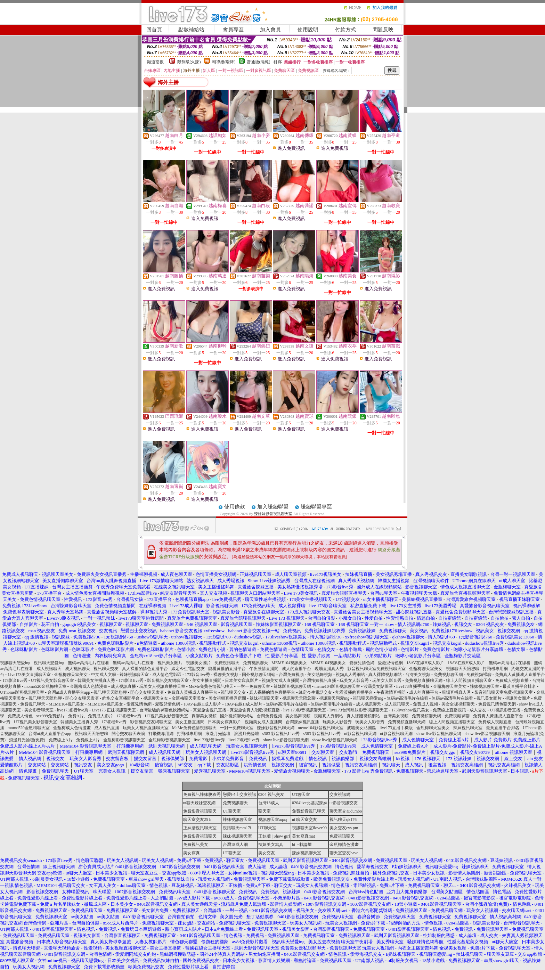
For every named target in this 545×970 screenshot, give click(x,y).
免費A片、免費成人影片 (90, 716)
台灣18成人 (268, 802)
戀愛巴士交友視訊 (239, 794)
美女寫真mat (303, 836)
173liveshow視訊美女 (410, 710)
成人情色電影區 (166, 674)
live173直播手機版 (413, 686)
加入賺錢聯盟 (272, 507)
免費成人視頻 (425, 704)
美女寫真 (191, 852)
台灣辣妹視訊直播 (319, 680)
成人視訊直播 (123, 686)
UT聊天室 (301, 794)
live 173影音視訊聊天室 (304, 710)
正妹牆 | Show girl (274, 836)
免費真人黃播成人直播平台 (520, 674)
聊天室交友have (344, 852)
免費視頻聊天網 (448, 674)
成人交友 (478, 710)
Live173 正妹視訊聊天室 (114, 710)
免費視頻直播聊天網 (423, 680)
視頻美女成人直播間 (280, 680)
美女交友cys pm (344, 827)
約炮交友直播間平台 (121, 698)
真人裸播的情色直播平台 (145, 668)
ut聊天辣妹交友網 (199, 802)
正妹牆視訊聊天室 (200, 827)
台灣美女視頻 (417, 674)
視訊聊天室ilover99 (309, 827)
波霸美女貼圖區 (378, 686)
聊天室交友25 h (197, 819)
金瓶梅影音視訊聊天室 (124, 739)
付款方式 (345, 29)
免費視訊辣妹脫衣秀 (202, 794)
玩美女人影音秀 (354, 680)
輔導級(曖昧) (224, 61)
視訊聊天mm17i (237, 827)
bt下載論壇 (302, 844)
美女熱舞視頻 (319, 674)
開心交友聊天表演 (147, 692)
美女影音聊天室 (39, 710)
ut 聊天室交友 (304, 819)
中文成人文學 (103, 674)
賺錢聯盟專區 (316, 507)
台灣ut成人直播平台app (69, 692)
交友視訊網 (340, 794)
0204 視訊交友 (271, 794)
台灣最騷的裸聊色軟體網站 (164, 710)
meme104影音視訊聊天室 (337, 686)
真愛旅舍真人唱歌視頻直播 (255, 710)
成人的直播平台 (296, 668)
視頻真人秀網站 (350, 674)
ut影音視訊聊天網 (360, 733)
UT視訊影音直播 (505, 710)
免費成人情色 (20, 716)
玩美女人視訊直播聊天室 (162, 686)
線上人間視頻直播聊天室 (469, 680)
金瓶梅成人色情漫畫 (88, 686)
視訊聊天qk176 (343, 819)
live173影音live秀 (72, 710)
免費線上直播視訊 (449, 710)
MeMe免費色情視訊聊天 (211, 686)
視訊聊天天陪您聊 (462, 668)
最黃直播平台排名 (519, 686)
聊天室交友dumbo (346, 811)
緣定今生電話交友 (188, 668)
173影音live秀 (197, 674)
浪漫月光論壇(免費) (27, 739)
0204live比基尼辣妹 (309, 802)
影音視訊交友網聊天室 (168, 680)
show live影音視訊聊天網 (438, 733)
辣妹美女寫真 (270, 844)
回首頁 (154, 29)
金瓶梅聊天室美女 (425, 668)
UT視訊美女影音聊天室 (52, 680)
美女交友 (266, 852)
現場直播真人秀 (329, 668)
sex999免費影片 (50, 716)
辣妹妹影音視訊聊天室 (273, 514)
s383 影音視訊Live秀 (281, 733)
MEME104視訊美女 (289, 662)
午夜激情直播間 (263, 668)
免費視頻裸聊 (478, 674)
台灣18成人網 (235, 844)
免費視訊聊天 (226, 662)
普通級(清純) (258, 61)
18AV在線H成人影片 (425, 662)
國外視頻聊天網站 (258, 674)
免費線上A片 (61, 739)
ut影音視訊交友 (344, 802)
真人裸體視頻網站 (385, 674)
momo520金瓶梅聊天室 (45, 686)
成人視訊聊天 (49, 668)
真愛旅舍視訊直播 (209, 710)
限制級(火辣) (189, 61)
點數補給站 (191, 29)
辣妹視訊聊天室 (134, 674)
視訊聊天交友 (106, 668)
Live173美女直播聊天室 (29, 674)
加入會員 (270, 29)
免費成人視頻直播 (512, 680)
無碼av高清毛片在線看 (88, 662)
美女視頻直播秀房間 (227, 698)
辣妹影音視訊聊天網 (292, 686)
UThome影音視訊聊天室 (22, 692)
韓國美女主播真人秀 (96, 680)
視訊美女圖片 (169, 662)
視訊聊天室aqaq (272, 819)
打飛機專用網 (495, 668)
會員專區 (233, 29)
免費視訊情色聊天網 (497, 704)
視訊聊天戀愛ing (15, 662)
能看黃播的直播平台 (227, 668)
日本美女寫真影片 (241, 680)
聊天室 (264, 811)
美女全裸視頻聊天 (458, 704)
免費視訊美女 (195, 844)
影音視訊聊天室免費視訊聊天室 (376, 668)
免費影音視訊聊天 (200, 811)
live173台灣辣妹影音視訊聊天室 (359, 710)
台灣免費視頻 (291, 674)
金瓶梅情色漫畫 (344, 844)
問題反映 (383, 29)
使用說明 (308, 29)
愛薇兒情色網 (361, 662)
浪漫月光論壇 (217, 733)
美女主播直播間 (206, 680)
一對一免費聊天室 (253, 686)
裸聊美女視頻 (225, 674)
